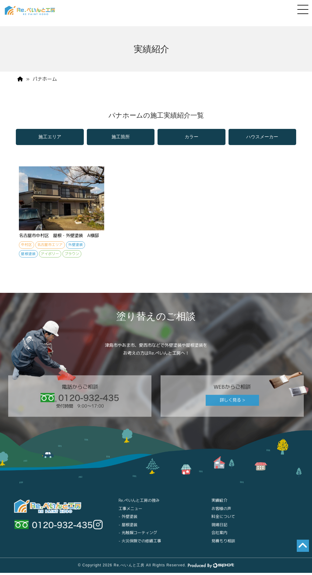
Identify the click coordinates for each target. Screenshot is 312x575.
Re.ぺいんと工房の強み (139, 505)
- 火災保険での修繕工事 (140, 545)
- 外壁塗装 (128, 521)
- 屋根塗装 (128, 529)
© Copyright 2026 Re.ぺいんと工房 (111, 570)
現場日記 (219, 529)
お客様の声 (221, 513)
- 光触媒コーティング (138, 537)
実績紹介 (219, 505)
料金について (223, 521)
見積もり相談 (223, 545)
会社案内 (219, 537)
